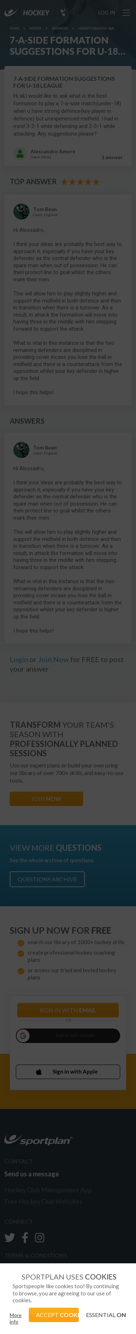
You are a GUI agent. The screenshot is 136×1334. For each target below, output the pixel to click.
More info (16, 1318)
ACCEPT (57, 1314)
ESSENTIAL (106, 1314)
